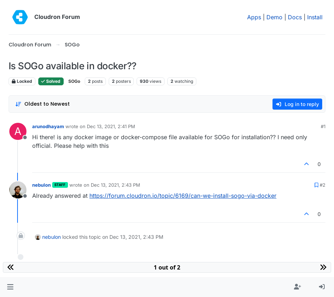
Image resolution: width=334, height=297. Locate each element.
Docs (295, 17)
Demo (274, 17)
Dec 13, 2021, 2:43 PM (115, 185)
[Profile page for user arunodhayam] (17, 131)
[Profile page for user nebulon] (17, 189)
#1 (323, 126)
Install (315, 17)
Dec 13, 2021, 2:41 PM (111, 126)
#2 (322, 185)
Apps (254, 17)
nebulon (41, 185)
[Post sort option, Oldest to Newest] (42, 104)
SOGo (74, 81)
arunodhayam (48, 126)
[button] (10, 287)
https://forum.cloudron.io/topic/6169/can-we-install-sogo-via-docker (182, 195)
